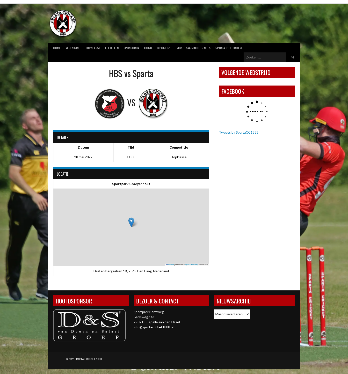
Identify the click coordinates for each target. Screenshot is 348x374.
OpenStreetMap (191, 265)
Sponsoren (131, 47)
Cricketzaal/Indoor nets (192, 47)
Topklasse (92, 47)
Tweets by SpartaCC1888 (238, 132)
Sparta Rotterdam (228, 47)
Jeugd (148, 47)
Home (57, 47)
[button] (131, 222)
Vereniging (72, 47)
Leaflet (170, 265)
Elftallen (112, 47)
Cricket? (163, 47)
